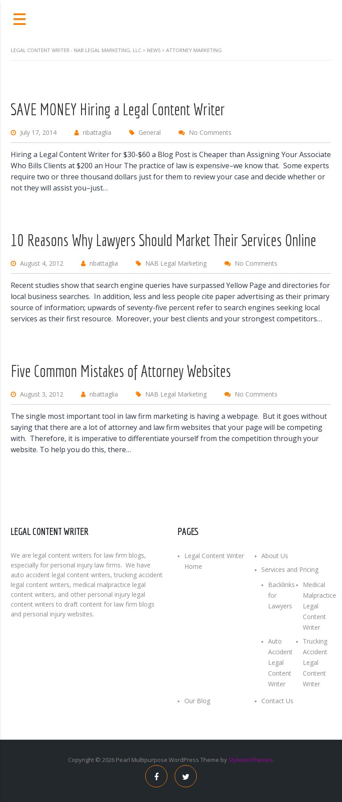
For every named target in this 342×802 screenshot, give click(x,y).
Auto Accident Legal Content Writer (280, 662)
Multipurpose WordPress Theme (175, 760)
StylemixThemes (250, 760)
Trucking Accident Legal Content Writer (315, 662)
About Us (274, 555)
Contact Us (277, 701)
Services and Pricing (289, 569)
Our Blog (197, 701)
